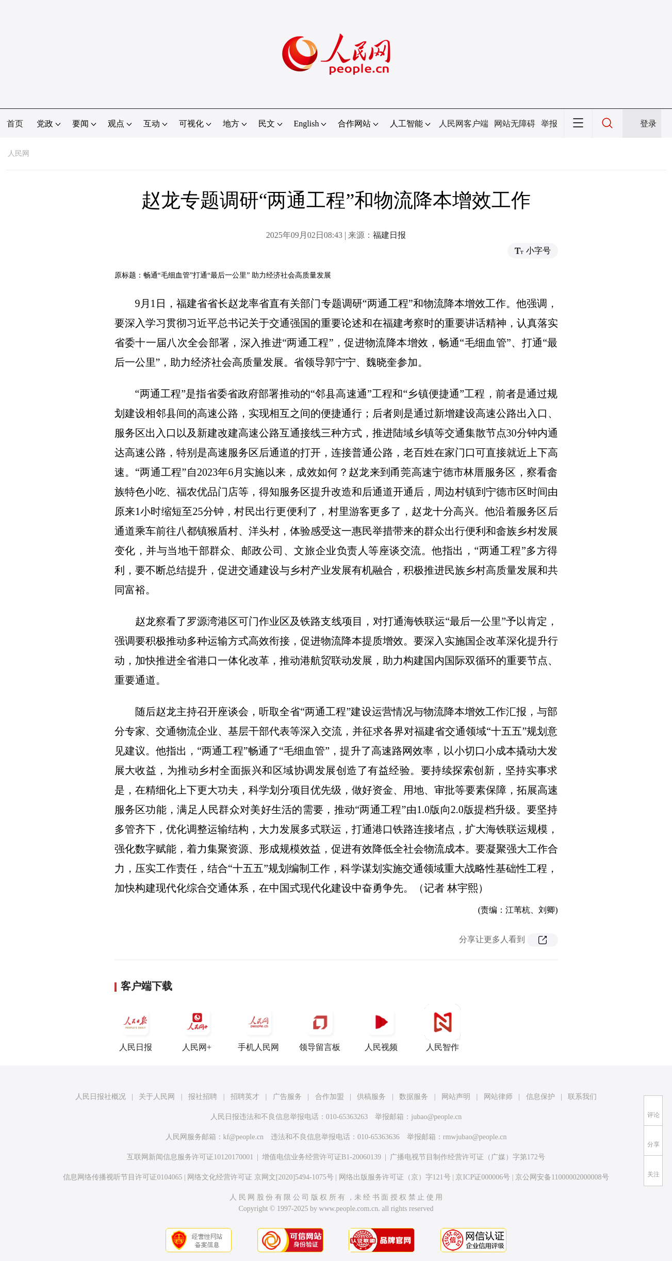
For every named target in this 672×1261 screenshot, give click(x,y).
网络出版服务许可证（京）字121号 (395, 1177)
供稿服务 (371, 1097)
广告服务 (287, 1097)
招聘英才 (245, 1097)
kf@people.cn (243, 1137)
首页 (15, 123)
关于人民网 (157, 1097)
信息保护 (540, 1097)
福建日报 (389, 235)
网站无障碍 (514, 123)
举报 (549, 123)
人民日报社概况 (100, 1097)
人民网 (18, 153)
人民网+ (197, 1028)
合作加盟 (329, 1097)
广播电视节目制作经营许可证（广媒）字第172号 (467, 1157)
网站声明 (455, 1097)
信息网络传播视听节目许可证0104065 (122, 1177)
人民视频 (381, 1028)
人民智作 (442, 1028)
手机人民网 (258, 1028)
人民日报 (136, 1028)
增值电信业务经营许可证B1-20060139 (321, 1157)
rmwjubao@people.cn (475, 1137)
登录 (648, 123)
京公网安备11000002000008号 (562, 1177)
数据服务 (413, 1097)
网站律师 (498, 1097)
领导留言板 (319, 1028)
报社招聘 (202, 1097)
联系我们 (582, 1097)
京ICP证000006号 (482, 1177)
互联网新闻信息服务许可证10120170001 (190, 1157)
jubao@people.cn (436, 1117)
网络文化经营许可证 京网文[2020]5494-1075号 (260, 1177)
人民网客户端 (463, 123)
